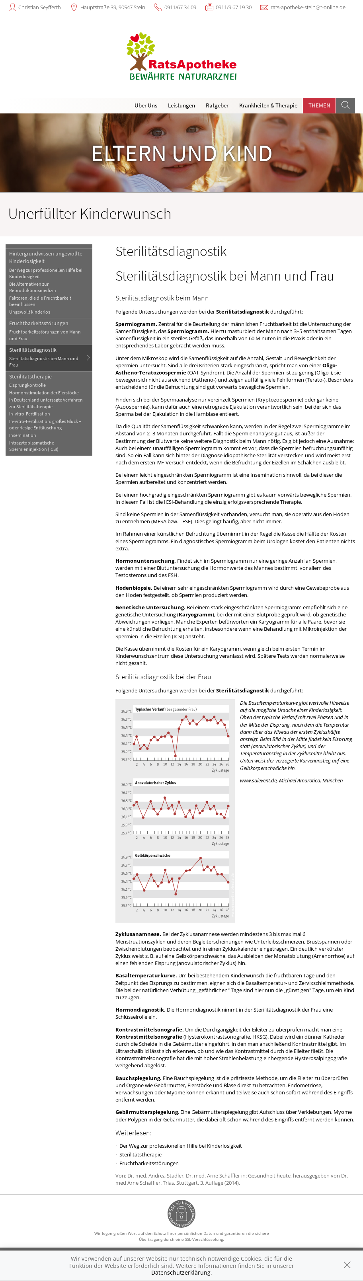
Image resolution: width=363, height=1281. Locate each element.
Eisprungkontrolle (27, 385)
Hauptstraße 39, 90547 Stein (112, 7)
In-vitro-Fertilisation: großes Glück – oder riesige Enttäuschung (45, 424)
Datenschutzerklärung (181, 1272)
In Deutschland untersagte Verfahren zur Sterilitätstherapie (46, 403)
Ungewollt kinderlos (29, 312)
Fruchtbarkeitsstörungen (38, 323)
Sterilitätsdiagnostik (33, 349)
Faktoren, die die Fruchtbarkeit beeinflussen (40, 301)
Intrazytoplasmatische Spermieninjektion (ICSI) (34, 446)
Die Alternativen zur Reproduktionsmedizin (32, 287)
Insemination (22, 435)
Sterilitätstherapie (30, 376)
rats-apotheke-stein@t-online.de (308, 7)
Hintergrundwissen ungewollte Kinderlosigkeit (45, 257)
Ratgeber (217, 105)
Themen (319, 105)
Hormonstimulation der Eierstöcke (44, 393)
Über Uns (146, 105)
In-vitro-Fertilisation (29, 414)
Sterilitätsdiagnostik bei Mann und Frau (43, 361)
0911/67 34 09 (180, 7)
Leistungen (181, 105)
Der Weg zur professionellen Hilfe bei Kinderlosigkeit (45, 273)
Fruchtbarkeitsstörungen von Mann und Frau (45, 335)
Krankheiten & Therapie (268, 105)
